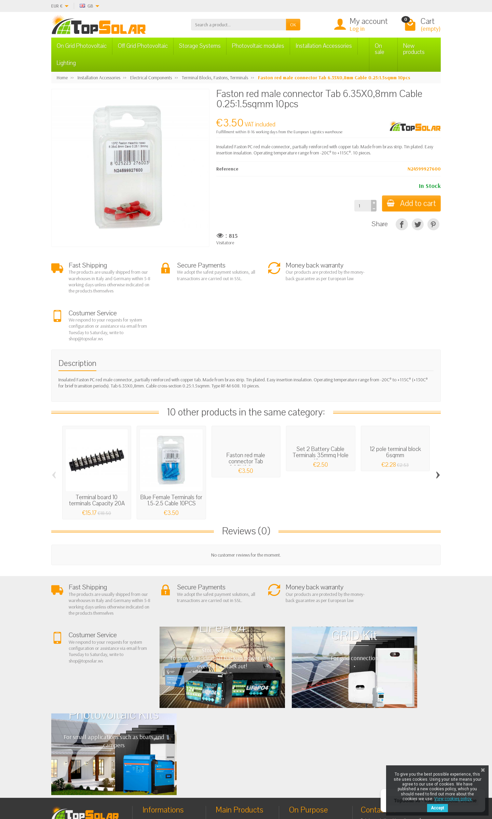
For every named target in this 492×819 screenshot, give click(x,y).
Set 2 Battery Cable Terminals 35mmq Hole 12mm (320, 414)
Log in (357, 28)
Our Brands (306, 741)
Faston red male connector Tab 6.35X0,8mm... (246, 420)
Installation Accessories (324, 46)
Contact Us (305, 724)
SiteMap (303, 732)
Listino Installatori (165, 735)
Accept (437, 808)
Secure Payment (163, 726)
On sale (379, 49)
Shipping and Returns (169, 717)
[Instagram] (169, 786)
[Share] (402, 224)
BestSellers (305, 715)
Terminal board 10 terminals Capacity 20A (97, 459)
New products (414, 49)
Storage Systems (200, 46)
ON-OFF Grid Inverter (242, 726)
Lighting (66, 63)
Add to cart (410, 203)
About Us (157, 700)
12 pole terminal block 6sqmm (395, 411)
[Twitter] (138, 786)
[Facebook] (122, 786)
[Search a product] (238, 24)
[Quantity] (361, 205)
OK (293, 25)
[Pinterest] (433, 224)
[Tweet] (418, 224)
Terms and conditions (169, 709)
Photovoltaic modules (258, 46)
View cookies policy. (453, 798)
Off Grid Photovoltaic (143, 46)
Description (77, 322)
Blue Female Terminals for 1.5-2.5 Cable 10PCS (171, 459)
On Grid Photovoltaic (82, 46)
